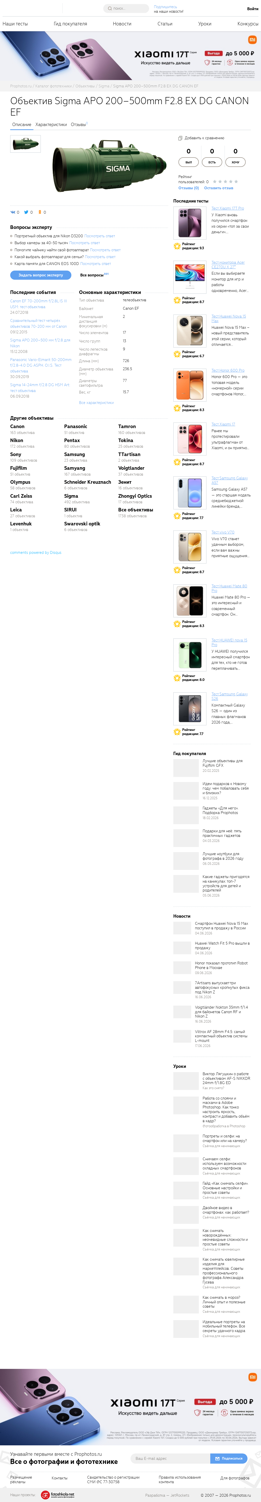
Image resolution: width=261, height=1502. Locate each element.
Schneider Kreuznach (87, 482)
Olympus (20, 482)
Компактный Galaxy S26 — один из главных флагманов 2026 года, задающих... (229, 717)
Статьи (165, 24)
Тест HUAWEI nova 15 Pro (229, 642)
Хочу (235, 162)
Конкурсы (248, 24)
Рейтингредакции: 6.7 (193, 354)
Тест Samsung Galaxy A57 (230, 480)
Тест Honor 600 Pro (228, 370)
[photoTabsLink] (25, 144)
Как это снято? (213, 1088)
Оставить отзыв (218, 188)
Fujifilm (18, 468)
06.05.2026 (211, 864)
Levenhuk (21, 524)
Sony (15, 454)
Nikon (16, 440)
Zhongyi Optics (135, 496)
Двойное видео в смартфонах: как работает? (226, 1210)
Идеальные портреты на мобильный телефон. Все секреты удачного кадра (224, 1326)
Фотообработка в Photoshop (224, 1126)
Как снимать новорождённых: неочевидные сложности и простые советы (225, 1237)
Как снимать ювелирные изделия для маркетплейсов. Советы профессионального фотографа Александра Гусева (224, 1271)
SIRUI (70, 510)
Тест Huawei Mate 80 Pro (229, 588)
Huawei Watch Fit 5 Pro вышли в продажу (222, 945)
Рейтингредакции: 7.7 (192, 516)
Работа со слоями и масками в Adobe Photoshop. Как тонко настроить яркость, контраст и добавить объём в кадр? (226, 1109)
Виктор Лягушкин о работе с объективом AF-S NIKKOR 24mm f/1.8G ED (226, 1078)
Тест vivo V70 (223, 532)
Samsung (74, 454)
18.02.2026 (211, 818)
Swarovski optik (82, 524)
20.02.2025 (211, 771)
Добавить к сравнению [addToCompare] (204, 137)
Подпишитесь (165, 6)
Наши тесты (15, 24)
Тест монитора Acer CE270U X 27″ (228, 265)
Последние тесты (190, 201)
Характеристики (51, 125)
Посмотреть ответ (99, 236)
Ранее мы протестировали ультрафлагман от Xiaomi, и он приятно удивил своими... (229, 442)
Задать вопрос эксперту (41, 275)
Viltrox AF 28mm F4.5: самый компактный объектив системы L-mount (221, 1036)
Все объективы (135, 510)
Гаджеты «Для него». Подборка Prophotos (220, 810)
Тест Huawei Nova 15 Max (229, 318)
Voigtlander (131, 468)
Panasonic (75, 426)
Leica (16, 510)
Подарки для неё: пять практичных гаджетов (222, 833)
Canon (17, 426)
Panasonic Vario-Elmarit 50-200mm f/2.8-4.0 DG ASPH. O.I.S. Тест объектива (41, 365)
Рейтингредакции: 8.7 (193, 300)
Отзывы (78, 125)
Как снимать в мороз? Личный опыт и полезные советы (224, 1302)
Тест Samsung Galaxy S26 (230, 696)
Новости (122, 24)
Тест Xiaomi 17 (223, 424)
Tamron (127, 426)
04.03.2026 (211, 841)
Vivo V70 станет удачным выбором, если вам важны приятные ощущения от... (229, 550)
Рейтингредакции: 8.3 (193, 408)
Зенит (125, 482)
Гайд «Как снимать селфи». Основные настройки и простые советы (225, 1188)
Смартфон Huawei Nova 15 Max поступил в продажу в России (221, 926)
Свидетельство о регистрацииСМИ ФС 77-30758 (113, 1479)
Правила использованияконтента (180, 1479)
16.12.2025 (210, 798)
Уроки (205, 24)
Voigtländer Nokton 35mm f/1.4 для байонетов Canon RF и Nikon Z (221, 1012)
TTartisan (129, 454)
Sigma (71, 496)
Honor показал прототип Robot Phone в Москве (221, 965)
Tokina (125, 440)
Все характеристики (96, 402)
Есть (212, 162)
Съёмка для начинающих (221, 1146)
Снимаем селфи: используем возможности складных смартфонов (224, 1163)
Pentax (72, 440)
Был (189, 162)
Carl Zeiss (21, 496)
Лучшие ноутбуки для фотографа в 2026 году (223, 856)
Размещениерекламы (21, 1479)
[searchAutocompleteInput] (128, 8)
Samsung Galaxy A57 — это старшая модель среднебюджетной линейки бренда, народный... (231, 501)
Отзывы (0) (188, 188)
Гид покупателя (70, 24)
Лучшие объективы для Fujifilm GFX (223, 763)
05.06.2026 (211, 895)
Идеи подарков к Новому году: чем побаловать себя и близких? (226, 788)
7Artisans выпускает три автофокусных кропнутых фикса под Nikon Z (222, 987)
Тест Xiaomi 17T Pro (228, 208)
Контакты (60, 1478)
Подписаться (232, 1458)
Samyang (74, 468)
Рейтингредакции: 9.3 (193, 246)
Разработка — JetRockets (167, 1495)
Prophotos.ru (240, 1495)
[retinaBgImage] (186, 768)
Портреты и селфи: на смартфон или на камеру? (225, 1138)
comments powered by (35, 552)
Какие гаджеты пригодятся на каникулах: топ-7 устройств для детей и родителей (226, 883)
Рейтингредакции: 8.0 (193, 678)
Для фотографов (235, 1478)
